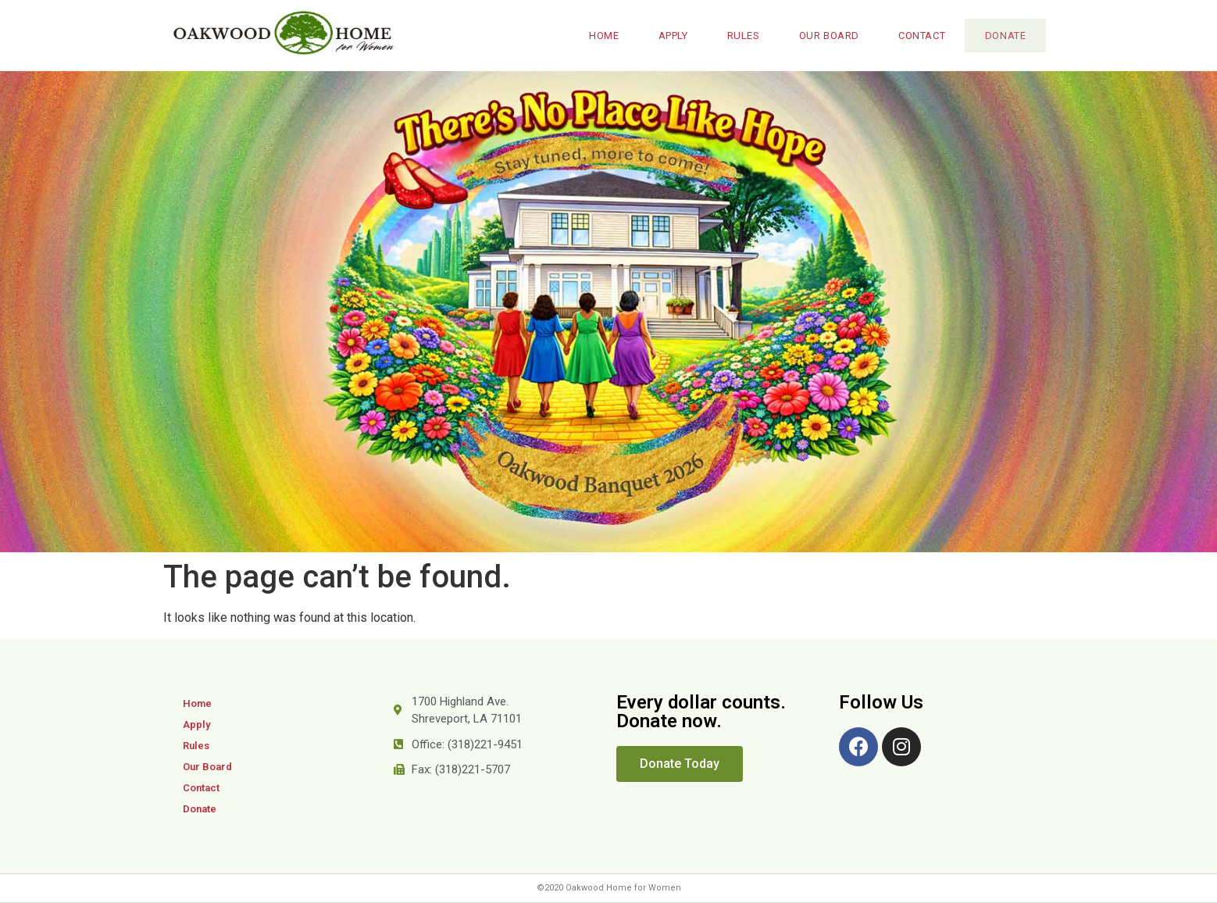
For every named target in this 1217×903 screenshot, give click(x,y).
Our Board (822, 35)
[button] (679, 764)
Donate (1001, 35)
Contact (914, 35)
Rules (736, 35)
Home (597, 35)
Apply (666, 35)
